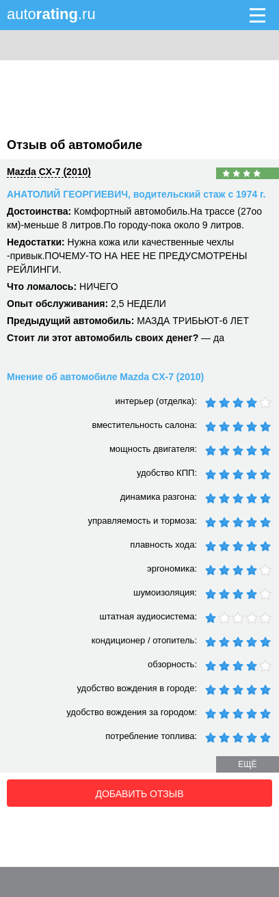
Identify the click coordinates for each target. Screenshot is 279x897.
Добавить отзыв (139, 793)
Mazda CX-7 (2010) (49, 171)
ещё (247, 764)
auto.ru (51, 14)
